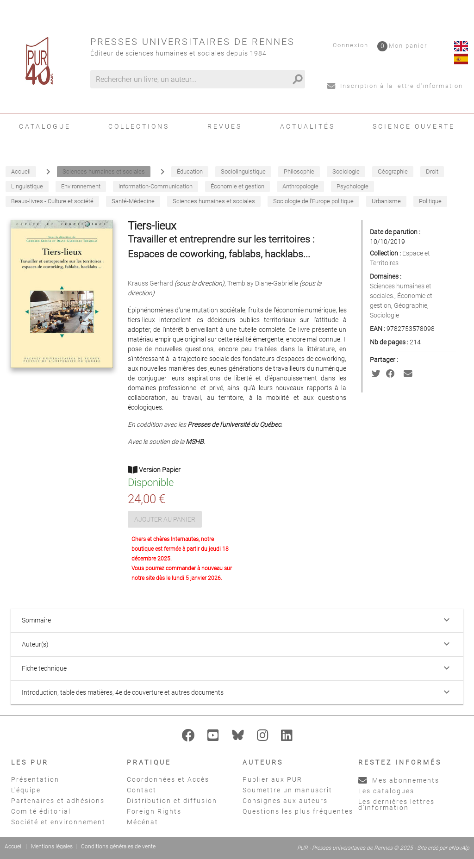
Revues (224, 126)
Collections (138, 126)
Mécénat (142, 822)
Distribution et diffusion (172, 800)
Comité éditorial (41, 811)
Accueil (14, 846)
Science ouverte (414, 126)
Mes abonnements (398, 780)
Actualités (307, 126)
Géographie (410, 305)
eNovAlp (459, 848)
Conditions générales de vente (118, 846)
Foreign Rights (154, 811)
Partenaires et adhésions (58, 800)
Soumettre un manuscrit (287, 790)
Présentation (35, 779)
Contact (141, 790)
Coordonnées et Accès (168, 779)
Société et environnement (58, 822)
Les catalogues (386, 791)
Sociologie (384, 315)
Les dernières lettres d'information (396, 804)
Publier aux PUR (272, 779)
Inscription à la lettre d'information (395, 85)
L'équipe (26, 790)
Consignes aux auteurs (285, 800)
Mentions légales (52, 846)
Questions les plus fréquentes (298, 811)
